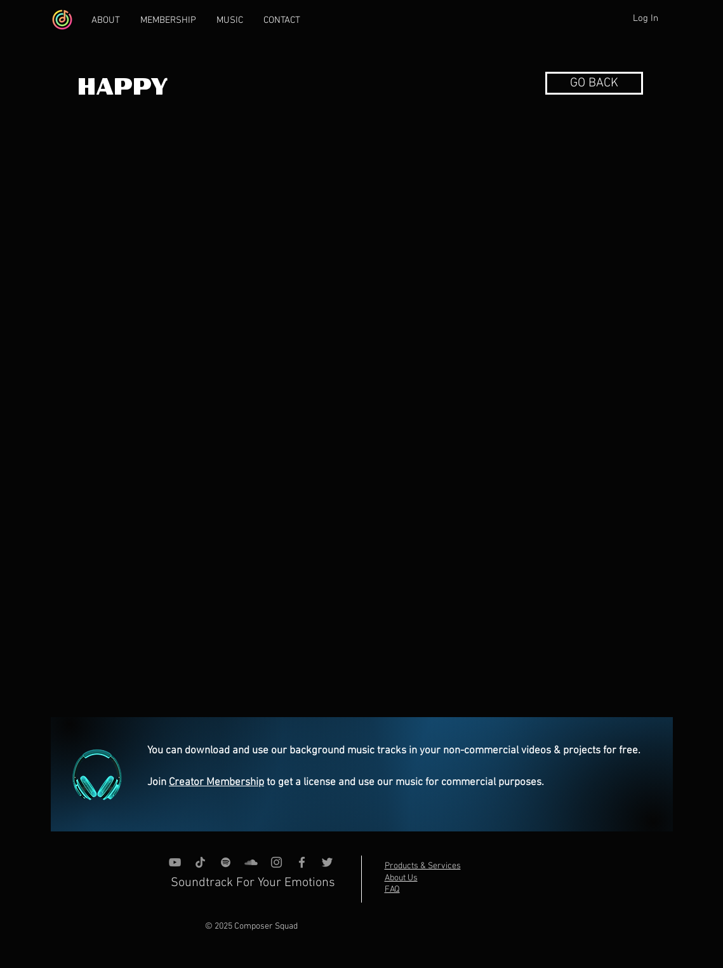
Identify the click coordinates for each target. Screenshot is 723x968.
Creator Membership (216, 782)
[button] (594, 83)
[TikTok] (200, 862)
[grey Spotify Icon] (225, 862)
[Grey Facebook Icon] (302, 862)
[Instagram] (276, 862)
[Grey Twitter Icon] (327, 862)
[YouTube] (175, 862)
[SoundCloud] (251, 862)
